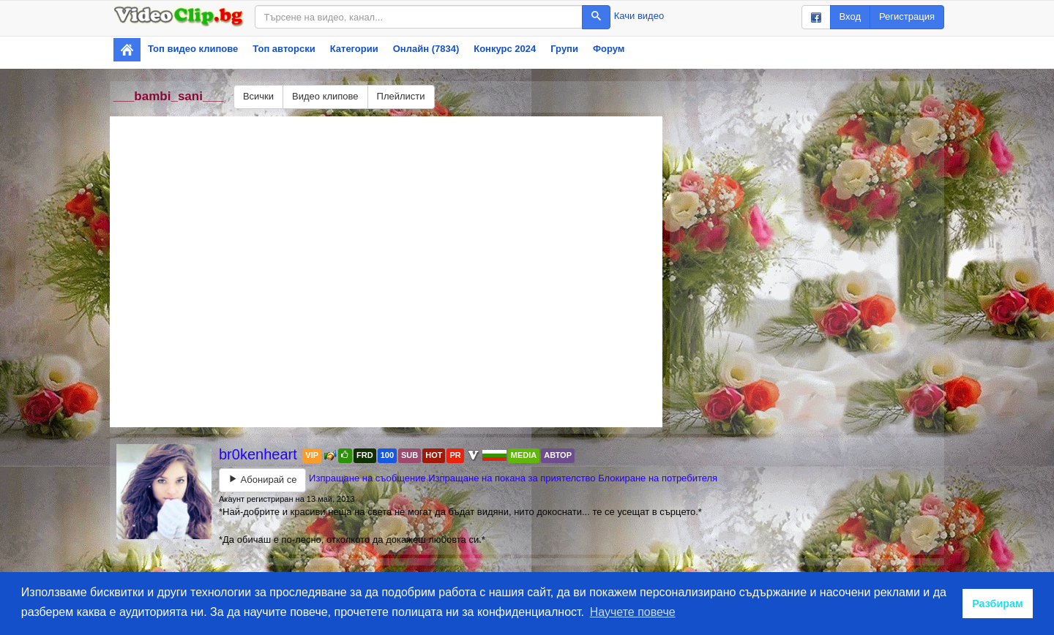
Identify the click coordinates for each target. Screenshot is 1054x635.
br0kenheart (260, 454)
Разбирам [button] (997, 603)
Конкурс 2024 (505, 48)
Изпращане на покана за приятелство (511, 478)
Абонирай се (262, 479)
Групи (564, 48)
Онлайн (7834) (426, 48)
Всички (258, 96)
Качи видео (639, 15)
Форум (608, 48)
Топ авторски (284, 48)
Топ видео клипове (193, 48)
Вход (850, 16)
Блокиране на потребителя (657, 478)
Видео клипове (325, 96)
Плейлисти (401, 96)
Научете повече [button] (633, 612)
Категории (354, 48)
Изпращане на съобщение (367, 478)
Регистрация (907, 16)
